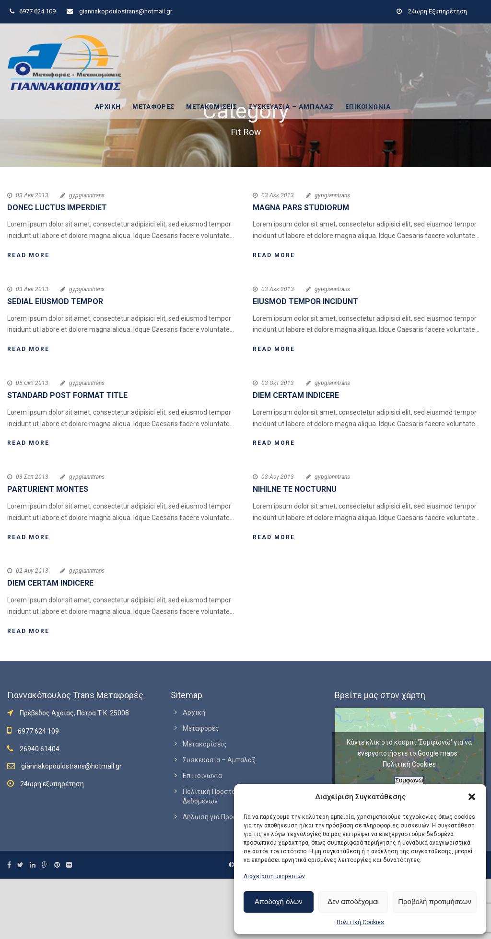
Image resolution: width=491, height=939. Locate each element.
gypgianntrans (87, 195)
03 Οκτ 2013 (277, 383)
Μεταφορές (153, 106)
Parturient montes (47, 489)
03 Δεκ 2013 (32, 195)
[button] (472, 797)
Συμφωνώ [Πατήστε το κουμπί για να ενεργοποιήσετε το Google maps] (409, 780)
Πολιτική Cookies (360, 922)
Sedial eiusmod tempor (55, 301)
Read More (28, 255)
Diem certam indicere (296, 395)
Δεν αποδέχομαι (353, 901)
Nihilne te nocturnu (295, 489)
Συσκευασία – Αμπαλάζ (291, 106)
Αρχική (108, 106)
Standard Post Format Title (67, 395)
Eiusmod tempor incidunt (305, 301)
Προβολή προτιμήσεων (434, 901)
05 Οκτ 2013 (32, 383)
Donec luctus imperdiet (57, 207)
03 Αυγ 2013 (277, 477)
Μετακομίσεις (211, 106)
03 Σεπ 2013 (32, 477)
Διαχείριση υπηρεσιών (274, 876)
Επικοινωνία (368, 106)
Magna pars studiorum (301, 207)
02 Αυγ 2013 (32, 570)
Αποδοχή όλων (279, 901)
